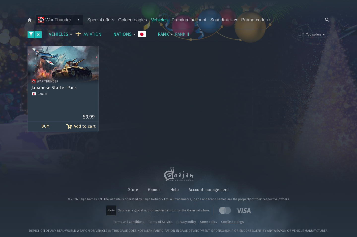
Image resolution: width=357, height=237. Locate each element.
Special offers (100, 19)
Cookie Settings (232, 222)
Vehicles (159, 19)
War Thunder (54, 20)
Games (154, 189)
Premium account (189, 19)
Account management (209, 189)
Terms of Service (160, 222)
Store (133, 189)
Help (174, 189)
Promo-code (255, 19)
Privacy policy (186, 222)
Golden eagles (132, 19)
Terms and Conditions (128, 222)
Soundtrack (223, 19)
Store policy (208, 222)
